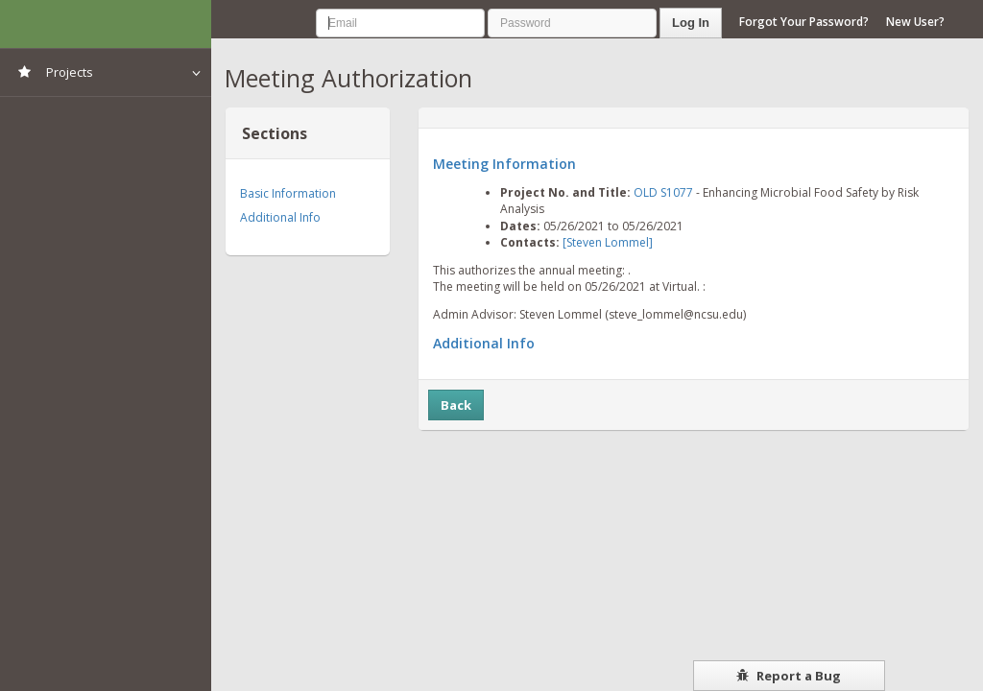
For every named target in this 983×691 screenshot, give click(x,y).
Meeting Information (504, 164)
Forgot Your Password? (804, 21)
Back (456, 405)
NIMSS (105, 24)
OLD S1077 (663, 192)
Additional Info (280, 217)
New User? (915, 21)
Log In (690, 22)
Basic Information (288, 193)
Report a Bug (788, 675)
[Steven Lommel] (608, 242)
